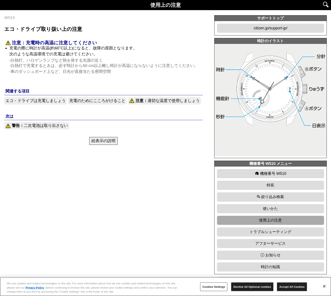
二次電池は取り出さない (36, 126)
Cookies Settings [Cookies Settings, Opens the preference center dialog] (213, 286)
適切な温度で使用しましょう (164, 101)
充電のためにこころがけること (97, 100)
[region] (165, 286)
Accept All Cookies (292, 286)
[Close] (324, 286)
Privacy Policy (35, 287)
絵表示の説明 (103, 140)
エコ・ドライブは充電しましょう (35, 100)
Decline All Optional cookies (252, 286)
